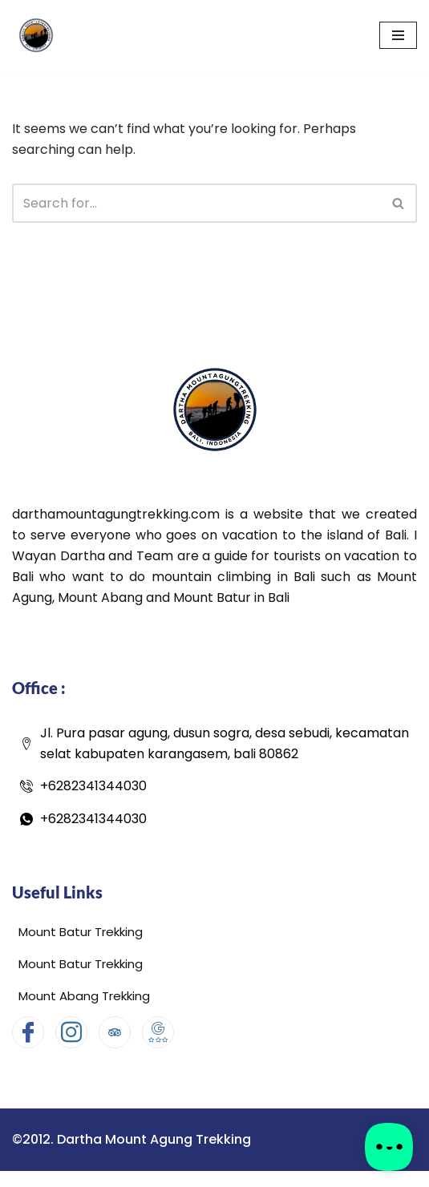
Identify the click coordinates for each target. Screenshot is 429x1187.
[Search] (196, 203)
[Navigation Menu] (398, 35)
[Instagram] (71, 1032)
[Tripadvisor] (115, 1032)
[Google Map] (158, 1032)
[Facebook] (28, 1032)
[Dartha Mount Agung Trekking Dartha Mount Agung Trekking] (36, 35)
